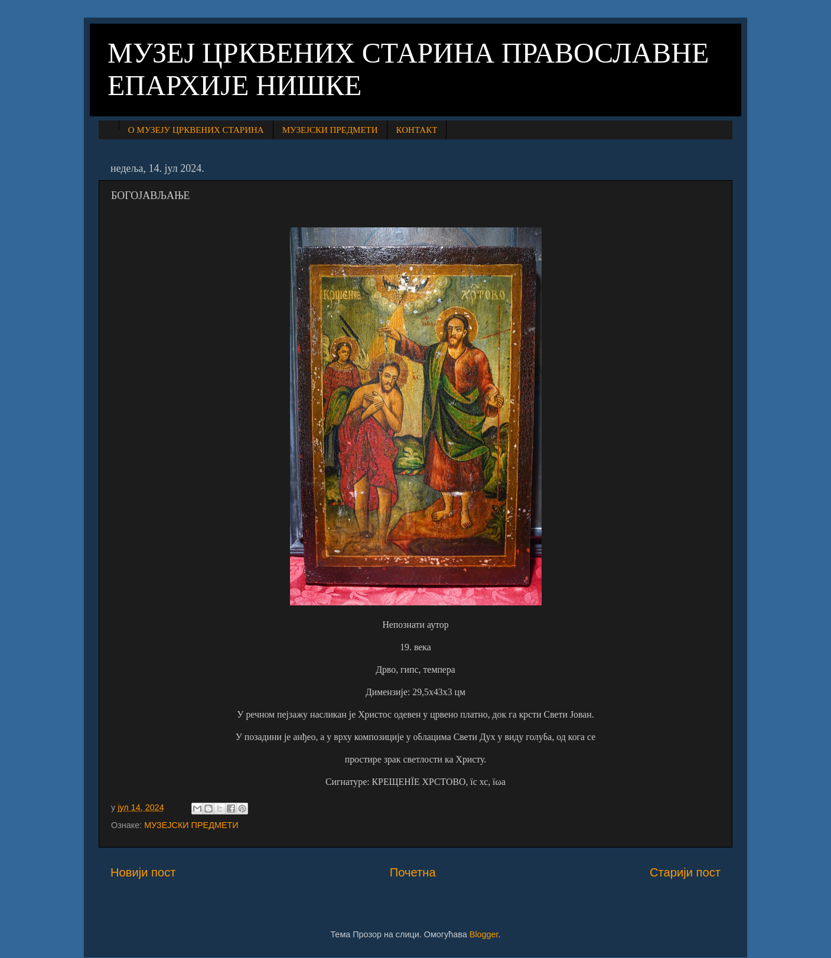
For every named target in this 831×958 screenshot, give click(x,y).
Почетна (413, 872)
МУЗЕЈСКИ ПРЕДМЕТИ (330, 130)
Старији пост (685, 872)
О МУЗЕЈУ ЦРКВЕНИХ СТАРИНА (196, 130)
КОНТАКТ (417, 130)
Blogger (484, 934)
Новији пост (143, 872)
